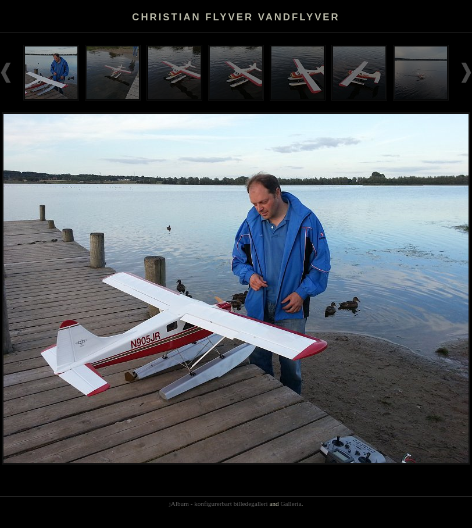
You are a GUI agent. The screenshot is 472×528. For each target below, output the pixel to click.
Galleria (290, 503)
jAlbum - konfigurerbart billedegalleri (218, 503)
